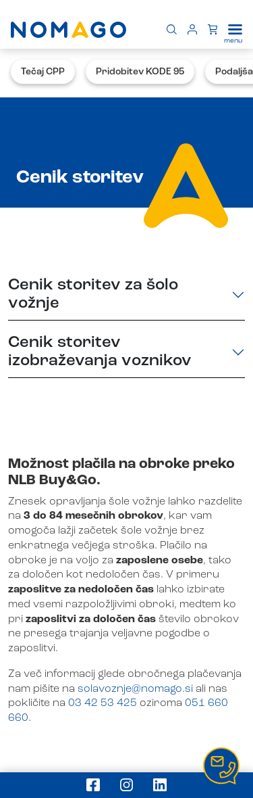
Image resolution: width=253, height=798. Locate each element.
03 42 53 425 (102, 703)
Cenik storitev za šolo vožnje (93, 294)
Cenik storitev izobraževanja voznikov (100, 352)
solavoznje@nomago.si (135, 689)
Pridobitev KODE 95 (140, 71)
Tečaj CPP (43, 71)
